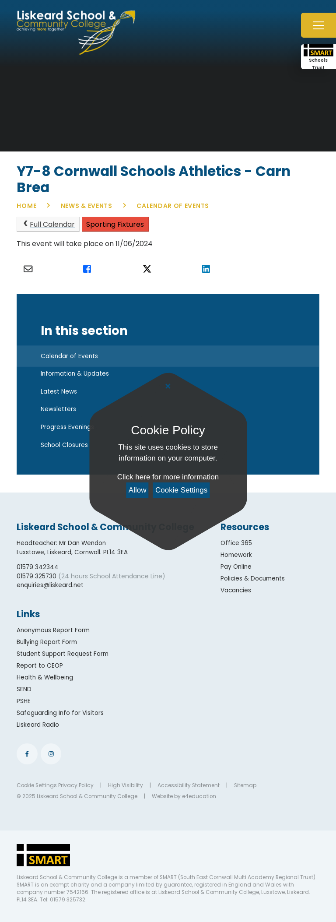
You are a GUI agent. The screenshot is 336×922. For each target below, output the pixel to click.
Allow (138, 490)
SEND (24, 689)
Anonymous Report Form (53, 630)
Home (26, 205)
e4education (199, 796)
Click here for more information (168, 477)
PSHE (24, 701)
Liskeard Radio (38, 725)
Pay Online (236, 567)
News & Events (86, 205)
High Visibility (125, 785)
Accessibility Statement (189, 785)
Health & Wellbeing (45, 677)
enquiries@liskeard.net (50, 585)
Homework (236, 555)
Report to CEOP (40, 666)
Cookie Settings (181, 490)
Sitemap (245, 785)
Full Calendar (48, 224)
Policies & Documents (252, 578)
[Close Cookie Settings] (168, 386)
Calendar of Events (172, 205)
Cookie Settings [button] (37, 785)
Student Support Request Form (62, 654)
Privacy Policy (76, 785)
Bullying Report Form (47, 642)
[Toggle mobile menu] (318, 25)
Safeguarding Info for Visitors (60, 713)
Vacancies (235, 590)
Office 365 (236, 543)
